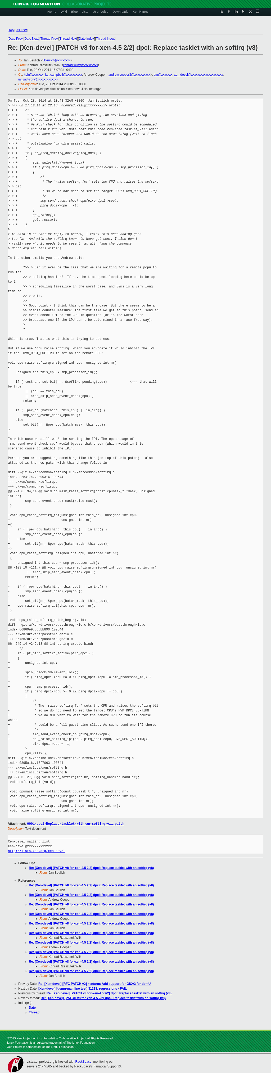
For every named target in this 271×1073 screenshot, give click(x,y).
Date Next (31, 38)
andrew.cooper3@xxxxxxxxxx (129, 74)
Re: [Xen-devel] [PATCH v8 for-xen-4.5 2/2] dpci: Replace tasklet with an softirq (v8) (91, 867)
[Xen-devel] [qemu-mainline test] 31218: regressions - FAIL (82, 988)
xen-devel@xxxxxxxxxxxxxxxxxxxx (198, 74)
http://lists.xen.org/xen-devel (36, 851)
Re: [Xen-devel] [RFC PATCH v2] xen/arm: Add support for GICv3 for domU (94, 983)
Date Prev (15, 38)
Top (10, 30)
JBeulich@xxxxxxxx (57, 60)
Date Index (86, 38)
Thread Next (68, 38)
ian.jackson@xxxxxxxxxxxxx (38, 79)
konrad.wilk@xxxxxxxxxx (80, 65)
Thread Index (105, 38)
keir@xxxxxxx (33, 74)
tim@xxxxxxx (163, 74)
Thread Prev (49, 38)
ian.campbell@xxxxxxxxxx (63, 74)
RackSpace (83, 1061)
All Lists (21, 30)
